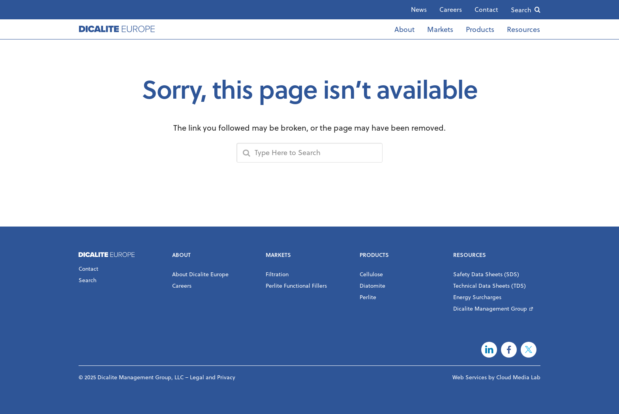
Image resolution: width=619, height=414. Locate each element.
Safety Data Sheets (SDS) (486, 274)
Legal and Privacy (212, 377)
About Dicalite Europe (200, 274)
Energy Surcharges (477, 297)
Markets (440, 29)
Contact (486, 9)
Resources (523, 29)
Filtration (277, 274)
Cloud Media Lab (518, 377)
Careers (450, 9)
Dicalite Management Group (490, 308)
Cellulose (371, 274)
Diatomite (372, 285)
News (419, 9)
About (404, 29)
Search (521, 9)
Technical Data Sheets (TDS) (489, 285)
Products (480, 29)
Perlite (368, 297)
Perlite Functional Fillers (296, 285)
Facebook (509, 350)
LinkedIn (489, 350)
